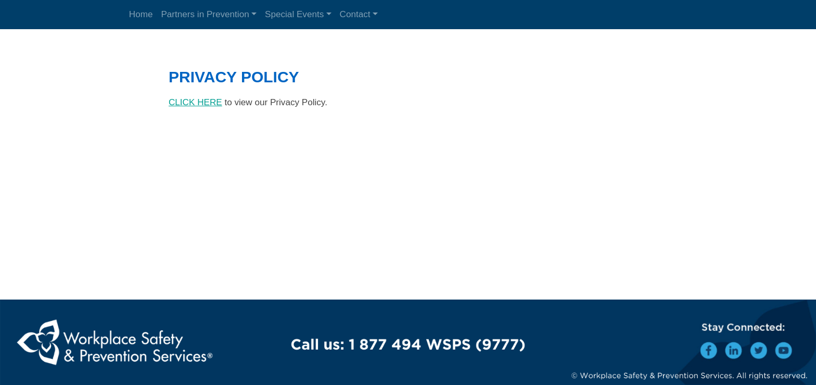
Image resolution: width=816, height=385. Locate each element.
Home (141, 14)
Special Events (294, 14)
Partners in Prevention (205, 14)
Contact (355, 14)
